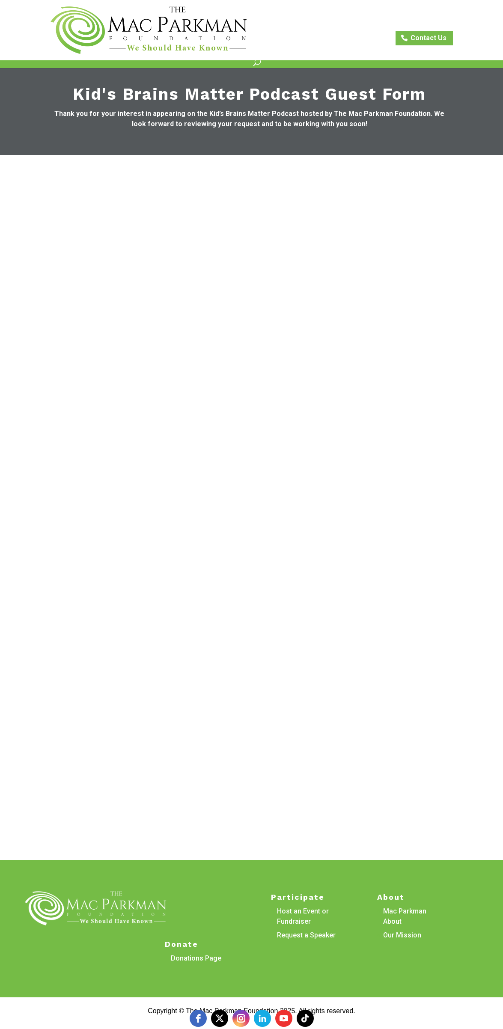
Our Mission (402, 935)
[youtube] (283, 1018)
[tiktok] (305, 1018)
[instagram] (241, 1018)
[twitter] (219, 1018)
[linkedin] (262, 1018)
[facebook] (198, 1018)
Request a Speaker (306, 935)
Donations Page (196, 958)
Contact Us (428, 38)
